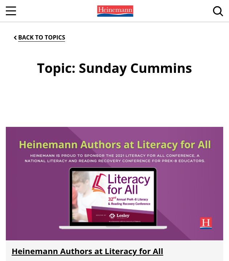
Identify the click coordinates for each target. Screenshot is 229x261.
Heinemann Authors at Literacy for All (87, 250)
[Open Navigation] (11, 11)
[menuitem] (114, 11)
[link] (114, 10)
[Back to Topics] (39, 37)
